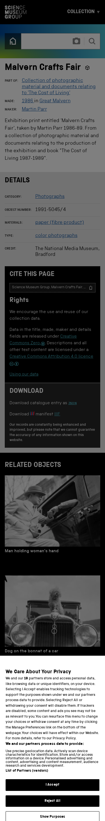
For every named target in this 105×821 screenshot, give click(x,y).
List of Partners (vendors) (27, 774)
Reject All (52, 804)
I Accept (52, 788)
